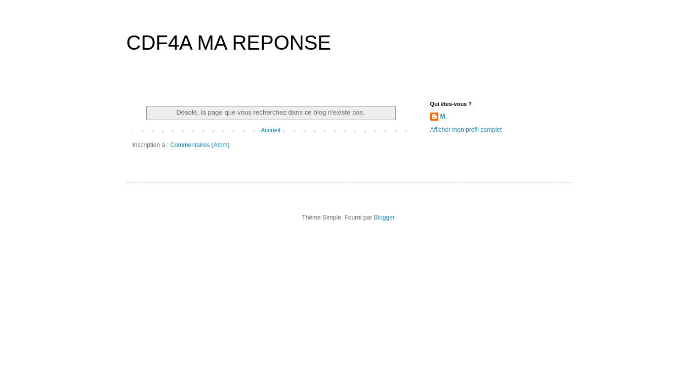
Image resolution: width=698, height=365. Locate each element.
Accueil (270, 130)
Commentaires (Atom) (199, 145)
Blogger (384, 217)
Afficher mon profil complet (466, 129)
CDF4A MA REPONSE (229, 42)
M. (443, 116)
